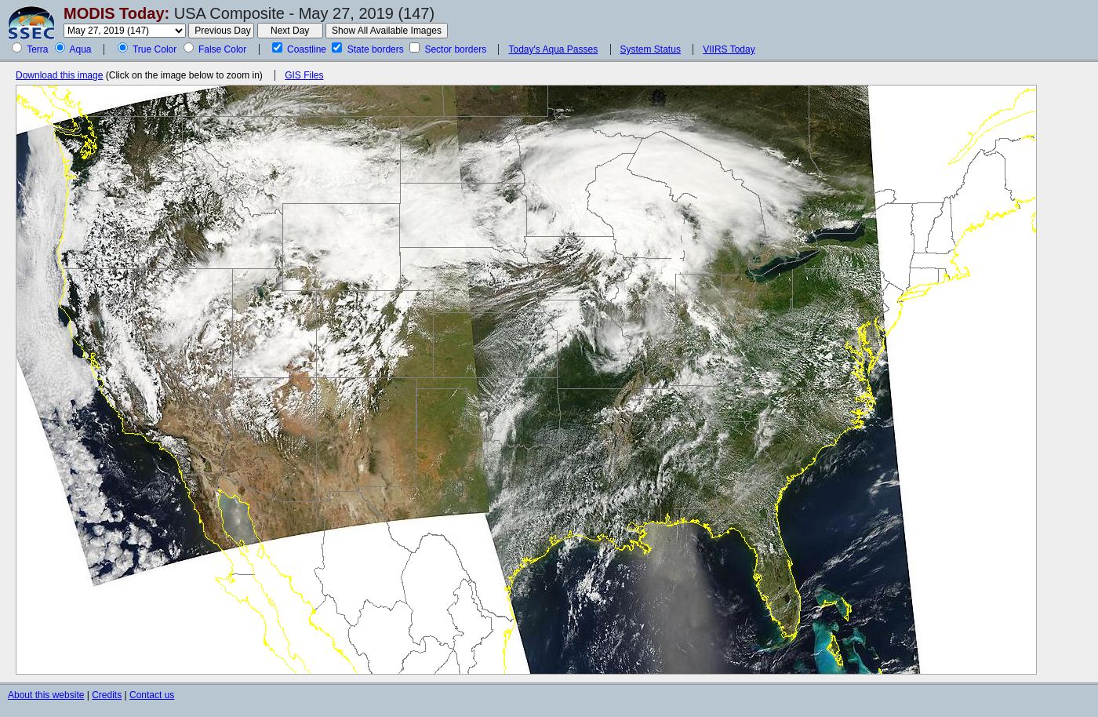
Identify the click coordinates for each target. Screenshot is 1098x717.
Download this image (59, 75)
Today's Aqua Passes (553, 49)
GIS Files (304, 75)
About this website (46, 695)
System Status (650, 49)
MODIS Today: (116, 13)
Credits (107, 695)
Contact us (151, 695)
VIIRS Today (728, 49)
